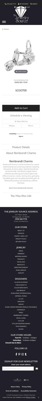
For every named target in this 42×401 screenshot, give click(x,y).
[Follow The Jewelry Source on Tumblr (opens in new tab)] (26, 354)
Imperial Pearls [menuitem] (21, 296)
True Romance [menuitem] (21, 326)
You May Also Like (21, 196)
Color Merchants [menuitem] (21, 288)
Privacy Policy (21, 239)
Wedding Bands (21, 256)
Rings (21, 251)
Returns (30, 126)
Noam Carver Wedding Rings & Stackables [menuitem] (21, 307)
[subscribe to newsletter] (37, 369)
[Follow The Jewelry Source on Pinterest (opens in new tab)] (19, 354)
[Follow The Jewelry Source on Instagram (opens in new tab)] (22, 354)
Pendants (21, 259)
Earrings (21, 254)
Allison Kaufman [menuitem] (21, 282)
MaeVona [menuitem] (20, 301)
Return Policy (21, 242)
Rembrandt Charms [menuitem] (21, 315)
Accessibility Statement (28, 391)
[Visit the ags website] (17, 380)
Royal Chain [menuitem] (21, 318)
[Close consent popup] (38, 397)
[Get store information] (21, 221)
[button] (23, 4)
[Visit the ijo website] (26, 380)
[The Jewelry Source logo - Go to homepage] (21, 14)
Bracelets (21, 265)
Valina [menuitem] (20, 329)
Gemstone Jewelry (21, 267)
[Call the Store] (21, 219)
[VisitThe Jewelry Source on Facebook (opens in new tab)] (16, 354)
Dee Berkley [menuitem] (21, 290)
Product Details (21, 147)
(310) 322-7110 (21, 82)
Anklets (21, 273)
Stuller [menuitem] (21, 321)
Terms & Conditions (12, 391)
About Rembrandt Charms (21, 153)
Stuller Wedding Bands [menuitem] (21, 324)
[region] (21, 55)
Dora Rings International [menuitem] (21, 293)
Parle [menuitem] (21, 312)
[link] (10, 4)
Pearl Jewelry (21, 270)
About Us (21, 231)
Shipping (11, 126)
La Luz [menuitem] (21, 299)
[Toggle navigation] (4, 22)
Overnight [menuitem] (21, 310)
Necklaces (21, 262)
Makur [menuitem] (21, 304)
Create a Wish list (21, 236)
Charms (6, 29)
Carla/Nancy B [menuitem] (20, 285)
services (21, 233)
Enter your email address (21, 364)
